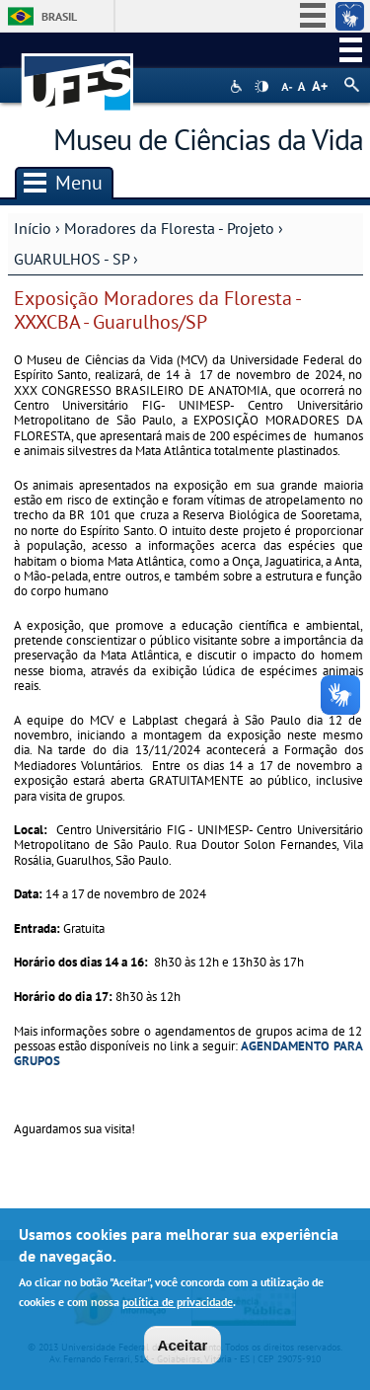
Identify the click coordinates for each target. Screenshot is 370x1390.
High (261, 87)
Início (32, 228)
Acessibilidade (238, 86)
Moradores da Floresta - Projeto (171, 228)
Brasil (59, 16)
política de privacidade (177, 1304)
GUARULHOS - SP (71, 259)
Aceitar (183, 1348)
